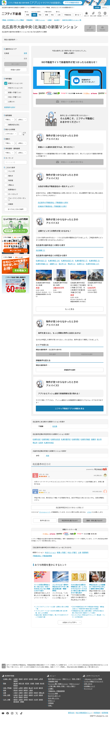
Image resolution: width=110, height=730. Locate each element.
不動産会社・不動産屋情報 (42, 556)
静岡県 (26, 690)
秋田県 (36, 679)
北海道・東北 (7, 679)
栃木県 (42, 683)
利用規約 (97, 713)
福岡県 (16, 700)
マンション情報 (53, 693)
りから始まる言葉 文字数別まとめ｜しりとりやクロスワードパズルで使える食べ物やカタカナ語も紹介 (79, 588)
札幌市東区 (54, 260)
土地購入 (51, 689)
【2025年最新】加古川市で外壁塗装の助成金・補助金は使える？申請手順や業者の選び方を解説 (88, 608)
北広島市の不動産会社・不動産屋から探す (53, 202)
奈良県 (36, 693)
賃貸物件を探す (9, 107)
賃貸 (49, 679)
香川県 (16, 697)
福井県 (41, 688)
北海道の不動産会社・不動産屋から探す (52, 206)
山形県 (41, 679)
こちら (89, 512)
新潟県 (16, 688)
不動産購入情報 (53, 681)
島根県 (31, 695)
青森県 (21, 679)
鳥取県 (26, 695)
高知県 (26, 697)
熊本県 (31, 700)
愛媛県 (21, 697)
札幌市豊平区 (81, 260)
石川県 (36, 688)
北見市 (81, 264)
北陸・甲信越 (7, 688)
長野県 (26, 688)
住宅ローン (51, 701)
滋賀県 (31, 693)
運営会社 (71, 713)
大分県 (36, 700)
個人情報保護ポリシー (84, 713)
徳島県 (41, 695)
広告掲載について (89, 686)
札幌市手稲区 (42, 264)
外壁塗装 (51, 703)
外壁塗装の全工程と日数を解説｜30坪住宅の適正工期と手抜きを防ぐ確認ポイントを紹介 (88, 612)
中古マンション (50, 552)
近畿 (4, 693)
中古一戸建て (72, 552)
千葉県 (32, 683)
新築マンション (63, 684)
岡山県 (21, 695)
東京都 (16, 683)
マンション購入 (53, 684)
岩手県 (26, 679)
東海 (4, 690)
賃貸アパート (67, 679)
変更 (25, 53)
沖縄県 (22, 702)
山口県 (36, 695)
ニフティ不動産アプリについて (93, 681)
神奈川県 (21, 683)
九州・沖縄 (6, 700)
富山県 (31, 688)
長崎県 (26, 700)
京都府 (26, 693)
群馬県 (16, 685)
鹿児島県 (16, 702)
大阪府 (16, 693)
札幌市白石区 (67, 260)
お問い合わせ (88, 684)
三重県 (31, 690)
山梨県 (21, 688)
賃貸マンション (56, 679)
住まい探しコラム (53, 698)
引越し (50, 705)
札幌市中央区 (92, 264)
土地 (79, 552)
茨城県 (37, 683)
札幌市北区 (41, 260)
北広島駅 (40, 250)
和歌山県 (41, 693)
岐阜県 (21, 690)
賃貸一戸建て (76, 679)
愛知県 (16, 690)
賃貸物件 (85, 552)
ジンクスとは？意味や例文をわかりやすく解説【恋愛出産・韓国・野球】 (60, 587)
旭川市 (62, 264)
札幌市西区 (94, 260)
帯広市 (72, 264)
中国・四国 (6, 695)
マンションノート (44, 512)
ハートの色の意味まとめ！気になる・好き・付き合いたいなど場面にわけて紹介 (42, 587)
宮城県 (31, 679)
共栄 (47, 455)
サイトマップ (88, 689)
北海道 (16, 679)
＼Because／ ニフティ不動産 (93, 679)
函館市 (53, 264)
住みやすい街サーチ (54, 696)
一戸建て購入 (52, 686)
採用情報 (105, 713)
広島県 (16, 695)
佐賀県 (21, 700)
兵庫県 (21, 693)
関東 (4, 683)
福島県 (16, 681)
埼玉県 (27, 683)
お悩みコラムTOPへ (70, 622)
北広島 (54, 426)
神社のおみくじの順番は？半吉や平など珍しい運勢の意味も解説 (97, 586)
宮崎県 (41, 700)
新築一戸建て (62, 552)
